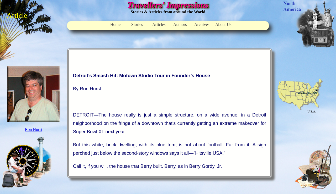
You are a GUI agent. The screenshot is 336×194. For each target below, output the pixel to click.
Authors (180, 24)
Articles (159, 24)
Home (115, 24)
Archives (201, 24)
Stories (137, 24)
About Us (223, 24)
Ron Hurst (33, 129)
